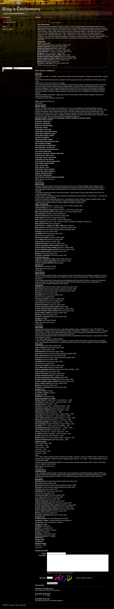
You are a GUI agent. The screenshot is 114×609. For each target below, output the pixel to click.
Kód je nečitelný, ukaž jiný (84, 578)
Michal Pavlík (39, 183)
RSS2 (17, 605)
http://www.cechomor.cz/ (49, 65)
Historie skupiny (8, 22)
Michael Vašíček (40, 105)
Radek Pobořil (40, 272)
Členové (6, 20)
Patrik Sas (38, 73)
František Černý (40, 469)
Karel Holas (39, 326)
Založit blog (23, 605)
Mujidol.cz (12, 605)
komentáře (58, 22)
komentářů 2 (39, 103)
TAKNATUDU (79, 202)
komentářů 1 (39, 181)
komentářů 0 (39, 467)
